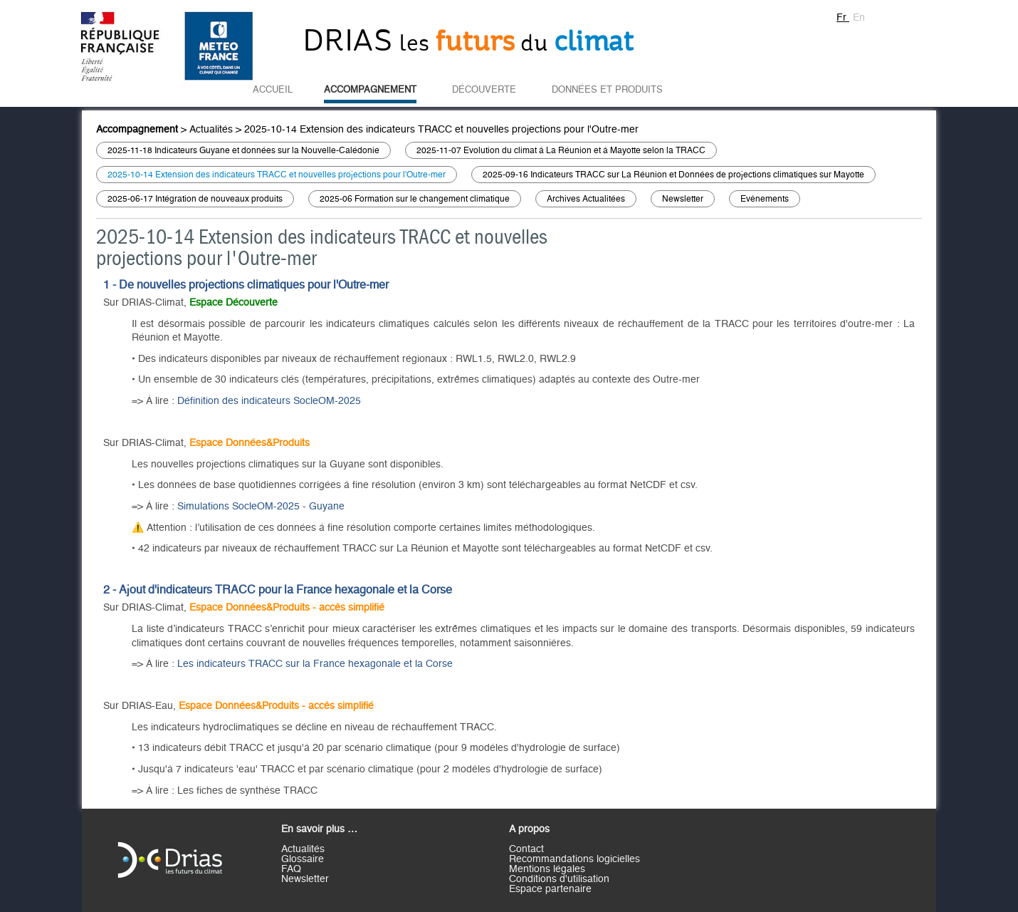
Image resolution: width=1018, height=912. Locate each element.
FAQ (291, 869)
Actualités (211, 130)
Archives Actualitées (586, 199)
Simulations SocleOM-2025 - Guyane (261, 507)
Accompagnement (370, 90)
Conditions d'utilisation (559, 879)
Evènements (764, 199)
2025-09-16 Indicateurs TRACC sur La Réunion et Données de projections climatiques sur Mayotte (673, 174)
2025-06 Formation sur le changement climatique (415, 199)
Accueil (273, 90)
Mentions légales (547, 869)
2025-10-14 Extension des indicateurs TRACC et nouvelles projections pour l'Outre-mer (441, 130)
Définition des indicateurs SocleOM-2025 (269, 401)
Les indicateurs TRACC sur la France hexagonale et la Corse (315, 664)
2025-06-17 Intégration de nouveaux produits (195, 199)
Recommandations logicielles (574, 859)
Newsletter (682, 199)
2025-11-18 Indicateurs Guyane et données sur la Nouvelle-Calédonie (243, 150)
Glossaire (302, 859)
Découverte (484, 90)
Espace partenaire (550, 889)
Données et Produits (607, 90)
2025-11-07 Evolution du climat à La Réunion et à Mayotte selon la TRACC (560, 150)
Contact (526, 849)
